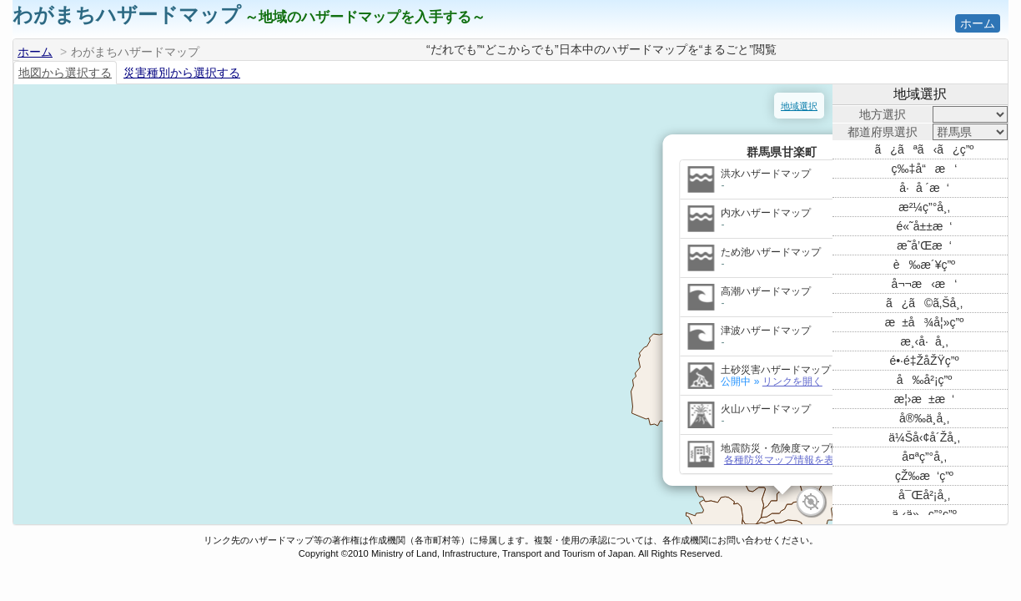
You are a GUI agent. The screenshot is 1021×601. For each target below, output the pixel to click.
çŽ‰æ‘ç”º (924, 475)
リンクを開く (392, 335)
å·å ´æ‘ (924, 187)
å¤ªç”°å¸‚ (924, 456)
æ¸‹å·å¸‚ (924, 341)
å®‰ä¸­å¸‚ (924, 418)
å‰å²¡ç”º (925, 379)
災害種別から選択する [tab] (181, 72)
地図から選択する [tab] (65, 72)
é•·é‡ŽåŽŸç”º (923, 360)
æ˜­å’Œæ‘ (924, 245)
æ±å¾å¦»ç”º (924, 322)
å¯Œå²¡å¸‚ (924, 495)
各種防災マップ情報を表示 (384, 413)
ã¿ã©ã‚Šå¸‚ (924, 303)
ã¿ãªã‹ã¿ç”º (924, 149)
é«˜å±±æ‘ (925, 226)
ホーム (977, 23)
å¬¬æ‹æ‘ (925, 283)
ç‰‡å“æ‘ (925, 168)
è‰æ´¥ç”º (924, 264)
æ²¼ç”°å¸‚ (924, 207)
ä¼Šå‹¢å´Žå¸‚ (924, 437)
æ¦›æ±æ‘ (924, 399)
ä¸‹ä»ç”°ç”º (924, 514)
